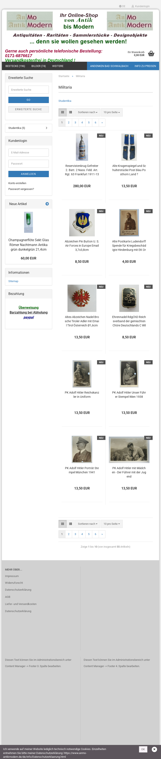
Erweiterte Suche (28, 110)
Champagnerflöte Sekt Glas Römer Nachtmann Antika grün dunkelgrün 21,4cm (28, 246)
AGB (7, 598)
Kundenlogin (141, 6)
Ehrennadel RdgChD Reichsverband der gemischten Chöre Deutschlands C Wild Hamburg (129, 322)
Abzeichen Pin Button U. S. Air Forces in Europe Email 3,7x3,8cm (82, 247)
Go (28, 100)
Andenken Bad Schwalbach (109, 67)
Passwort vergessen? (21, 190)
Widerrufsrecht (14, 583)
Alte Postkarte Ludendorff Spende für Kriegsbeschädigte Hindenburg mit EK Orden (129, 247)
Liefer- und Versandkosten (20, 605)
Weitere (57, 67)
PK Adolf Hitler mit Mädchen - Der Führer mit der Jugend (129, 473)
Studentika (64, 101)
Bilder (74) (38, 67)
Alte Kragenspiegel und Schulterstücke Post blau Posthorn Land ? (129, 171)
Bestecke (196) (15, 67)
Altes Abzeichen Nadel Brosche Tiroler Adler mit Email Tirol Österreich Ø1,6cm (82, 322)
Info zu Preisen (145, 67)
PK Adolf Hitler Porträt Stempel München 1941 (82, 471)
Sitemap (13, 282)
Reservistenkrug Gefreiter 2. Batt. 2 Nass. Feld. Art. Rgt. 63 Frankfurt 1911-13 (82, 171)
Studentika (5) (16, 129)
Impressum (12, 577)
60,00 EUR (28, 259)
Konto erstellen (17, 184)
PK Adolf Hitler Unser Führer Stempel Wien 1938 (129, 395)
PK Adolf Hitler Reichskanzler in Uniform (82, 395)
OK (143, 749)
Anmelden (28, 175)
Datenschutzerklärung (18, 591)
